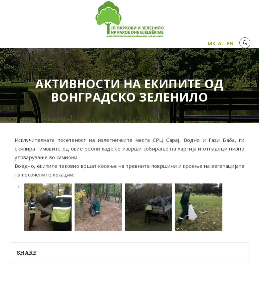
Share (27, 252)
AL (221, 43)
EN (230, 43)
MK (211, 43)
